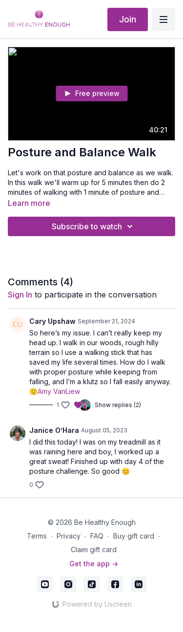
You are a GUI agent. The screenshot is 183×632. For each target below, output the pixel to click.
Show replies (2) (118, 405)
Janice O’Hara (54, 430)
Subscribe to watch (94, 226)
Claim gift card (94, 549)
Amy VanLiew (59, 391)
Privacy (69, 536)
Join (127, 19)
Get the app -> (93, 563)
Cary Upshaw (52, 321)
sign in (20, 294)
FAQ (96, 536)
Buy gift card (133, 536)
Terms (37, 536)
